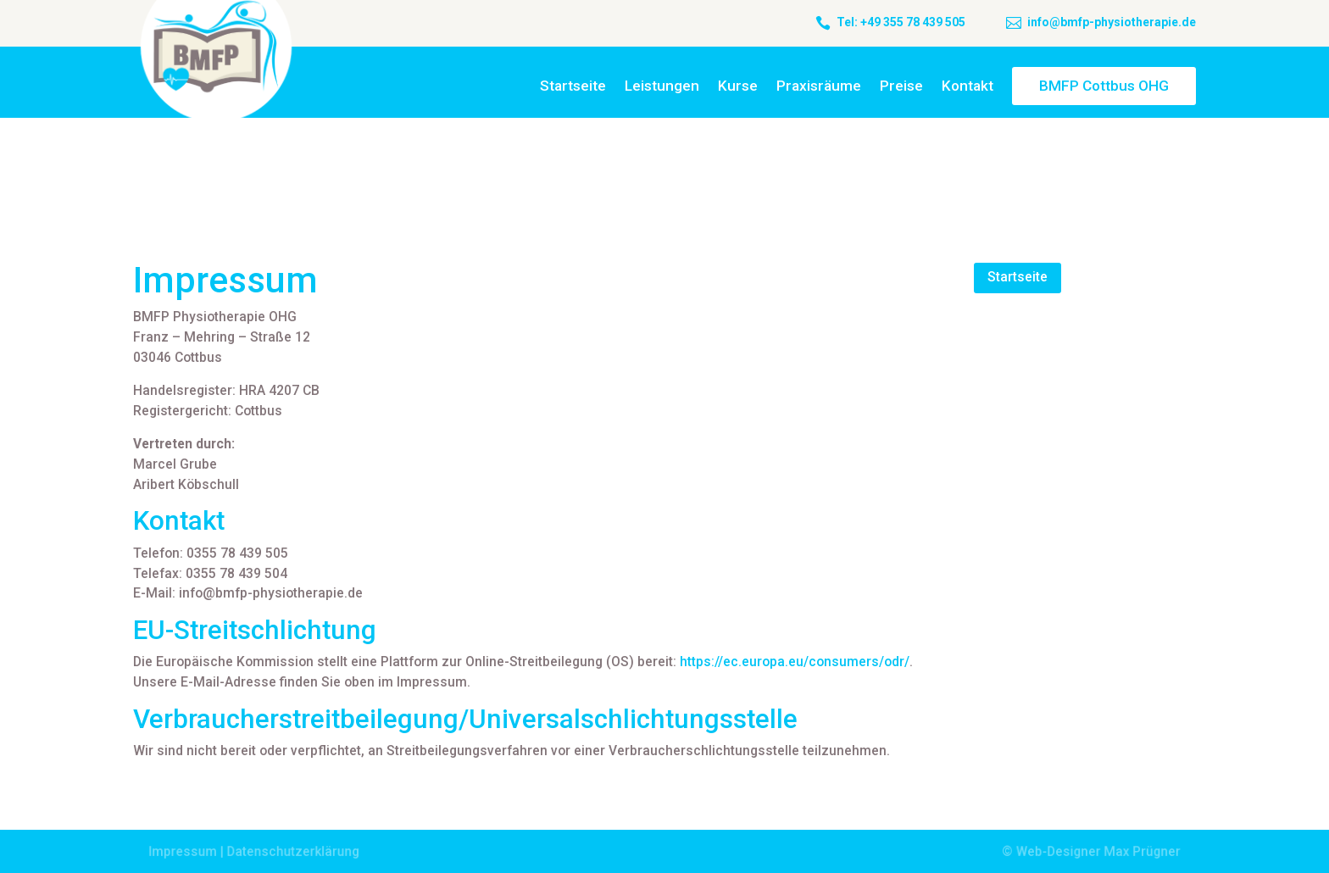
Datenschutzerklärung (297, 851)
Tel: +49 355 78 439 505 (901, 22)
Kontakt (967, 86)
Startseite (573, 86)
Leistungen (662, 86)
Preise (901, 86)
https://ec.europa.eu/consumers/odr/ (794, 661)
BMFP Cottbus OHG (1104, 85)
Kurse (738, 86)
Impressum (188, 851)
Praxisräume (818, 86)
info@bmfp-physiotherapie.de (1111, 22)
